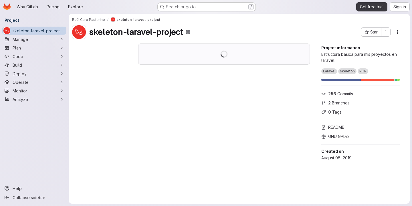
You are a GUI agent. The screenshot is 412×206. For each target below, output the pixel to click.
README (332, 127)
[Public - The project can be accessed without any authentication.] (188, 32)
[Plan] (34, 48)
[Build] (34, 65)
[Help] (34, 188)
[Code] (34, 56)
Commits (337, 93)
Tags (331, 112)
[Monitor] (34, 91)
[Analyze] (34, 99)
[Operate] (34, 82)
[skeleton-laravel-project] (34, 31)
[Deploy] (34, 74)
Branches (335, 102)
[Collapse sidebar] (34, 197)
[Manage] (34, 39)
